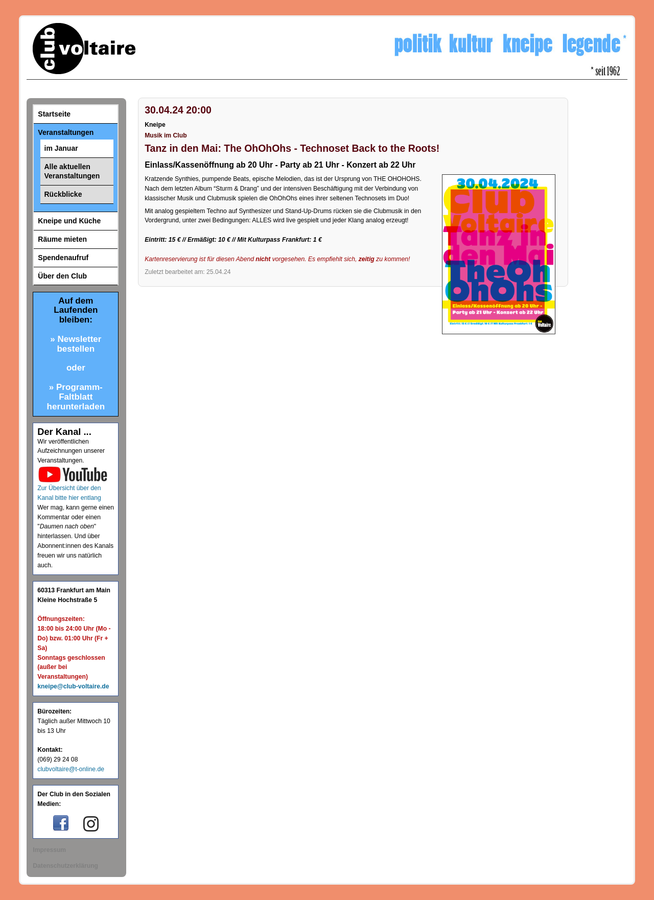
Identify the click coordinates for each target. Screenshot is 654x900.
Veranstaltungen (66, 132)
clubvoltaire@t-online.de (70, 769)
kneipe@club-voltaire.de (73, 686)
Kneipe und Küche (69, 221)
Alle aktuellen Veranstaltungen (72, 171)
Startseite (54, 114)
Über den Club (62, 276)
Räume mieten (62, 239)
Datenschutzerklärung (65, 865)
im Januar (61, 148)
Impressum (49, 849)
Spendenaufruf (63, 257)
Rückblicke (63, 194)
